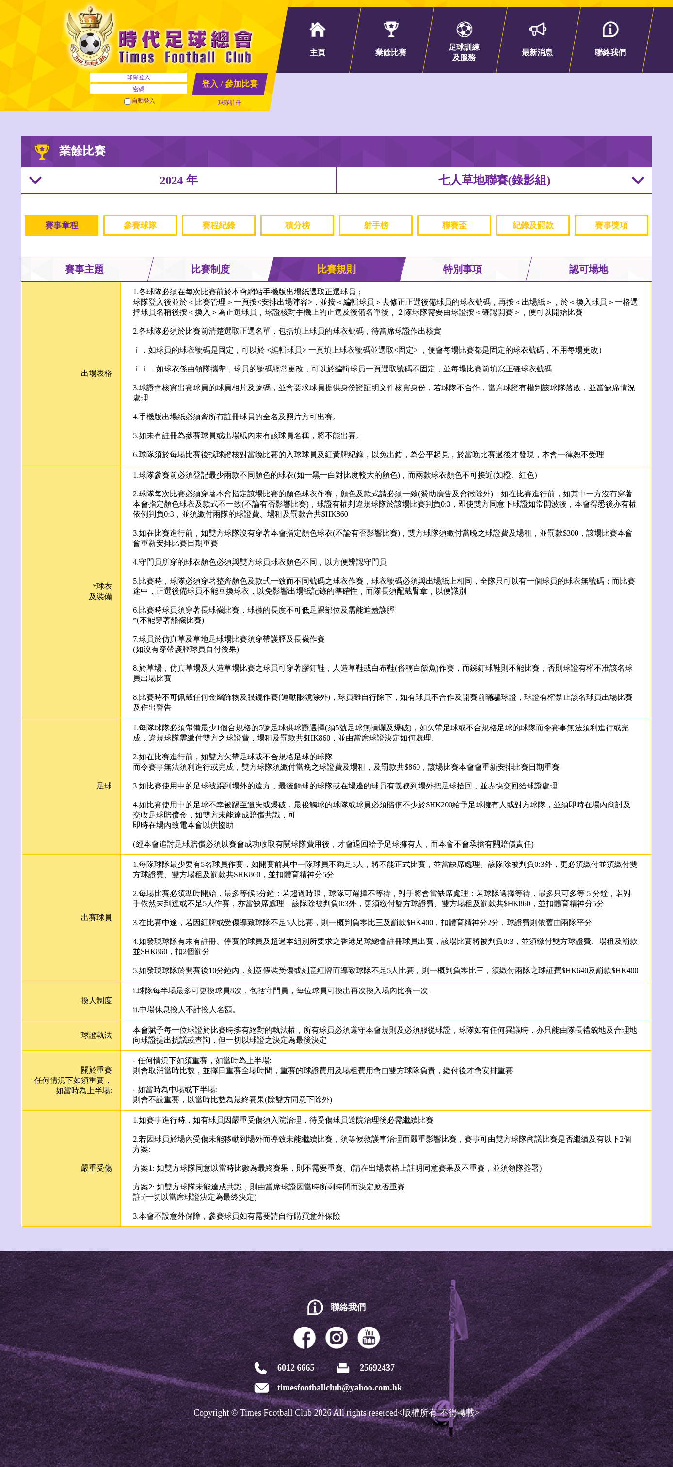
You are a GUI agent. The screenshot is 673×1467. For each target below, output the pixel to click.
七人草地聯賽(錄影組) (494, 180)
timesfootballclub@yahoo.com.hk (339, 1387)
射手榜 (376, 225)
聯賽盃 (454, 225)
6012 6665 (296, 1368)
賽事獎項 (611, 225)
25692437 (377, 1368)
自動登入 (139, 100)
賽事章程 (61, 225)
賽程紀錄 (218, 225)
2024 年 (179, 180)
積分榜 (297, 225)
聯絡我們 (348, 1307)
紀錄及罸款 (533, 225)
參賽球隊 (140, 225)
